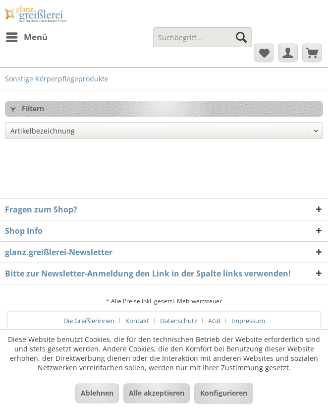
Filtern (27, 108)
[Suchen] (241, 37)
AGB (214, 320)
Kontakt (137, 320)
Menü (27, 36)
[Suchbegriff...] (202, 37)
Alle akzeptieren (156, 393)
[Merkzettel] (263, 53)
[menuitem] (26, 37)
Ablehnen (97, 393)
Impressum (248, 320)
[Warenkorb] (312, 53)
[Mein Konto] (288, 53)
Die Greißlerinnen (88, 320)
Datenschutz (178, 320)
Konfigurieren (223, 393)
